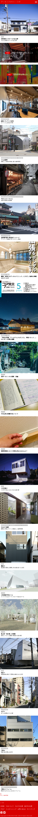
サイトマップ (31, 809)
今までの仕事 (19, 806)
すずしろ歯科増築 (4, 795)
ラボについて (10, 806)
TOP (2, 802)
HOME (2, 806)
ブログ (2, 809)
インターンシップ (11, 809)
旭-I (1, 793)
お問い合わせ (22, 809)
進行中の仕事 (28, 806)
